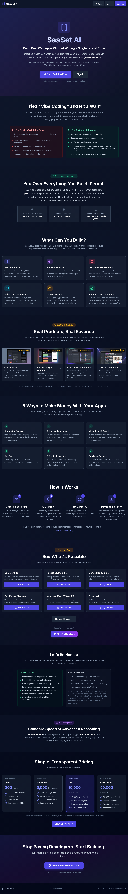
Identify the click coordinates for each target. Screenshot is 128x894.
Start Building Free (55, 74)
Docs (98, 4)
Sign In (80, 74)
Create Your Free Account (64, 865)
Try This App (22, 584)
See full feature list (64, 531)
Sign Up (120, 4)
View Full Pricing (64, 824)
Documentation (56, 889)
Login (109, 4)
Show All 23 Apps (64, 619)
